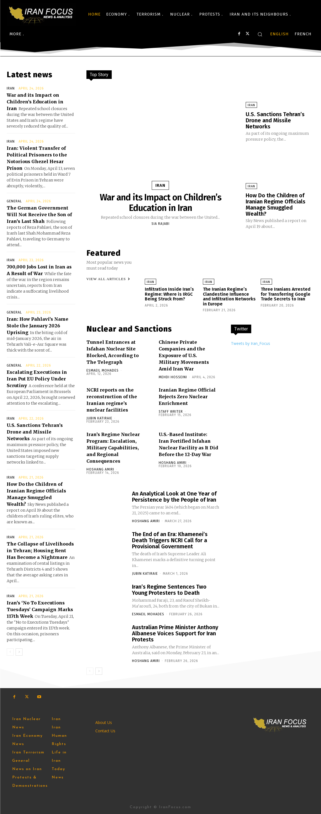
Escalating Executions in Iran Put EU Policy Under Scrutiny (37, 378)
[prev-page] (10, 652)
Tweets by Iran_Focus (250, 343)
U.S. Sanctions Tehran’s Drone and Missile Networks (35, 431)
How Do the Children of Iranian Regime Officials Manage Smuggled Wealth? (275, 204)
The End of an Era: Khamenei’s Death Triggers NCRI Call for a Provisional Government (170, 540)
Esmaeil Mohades (102, 370)
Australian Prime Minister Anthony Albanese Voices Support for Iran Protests (175, 633)
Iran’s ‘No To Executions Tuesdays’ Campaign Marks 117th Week (40, 609)
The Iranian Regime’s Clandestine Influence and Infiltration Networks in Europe (229, 297)
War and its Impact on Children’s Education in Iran (35, 101)
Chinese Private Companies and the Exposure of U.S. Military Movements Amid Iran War (184, 355)
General (14, 201)
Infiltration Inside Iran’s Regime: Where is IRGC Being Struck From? (169, 294)
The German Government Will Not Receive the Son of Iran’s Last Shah (39, 214)
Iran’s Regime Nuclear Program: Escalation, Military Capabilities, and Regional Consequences (113, 448)
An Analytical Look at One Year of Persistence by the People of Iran (174, 496)
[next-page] (19, 652)
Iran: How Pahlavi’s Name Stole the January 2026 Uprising (37, 325)
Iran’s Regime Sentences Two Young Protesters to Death (169, 589)
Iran (11, 88)
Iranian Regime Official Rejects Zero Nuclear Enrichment (187, 396)
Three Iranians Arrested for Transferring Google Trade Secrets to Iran (285, 294)
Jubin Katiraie (99, 418)
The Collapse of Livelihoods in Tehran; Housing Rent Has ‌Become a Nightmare (40, 550)
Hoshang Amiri (100, 469)
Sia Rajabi (160, 224)
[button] (259, 34)
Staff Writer (171, 412)
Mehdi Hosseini (173, 377)
